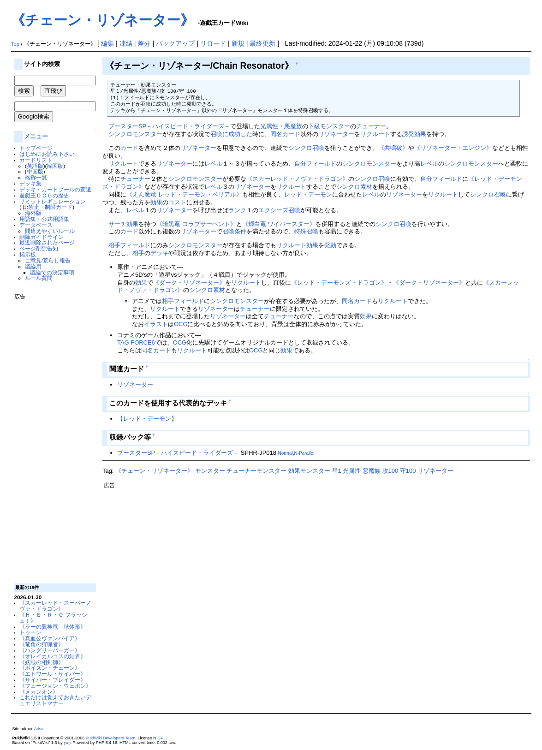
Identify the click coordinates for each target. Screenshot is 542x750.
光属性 (269, 126)
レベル (213, 163)
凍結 (125, 43)
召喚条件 (234, 231)
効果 (156, 202)
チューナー (371, 126)
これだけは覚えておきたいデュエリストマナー (55, 700)
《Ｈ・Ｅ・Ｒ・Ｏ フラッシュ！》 (53, 618)
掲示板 (27, 254)
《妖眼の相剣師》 (41, 662)
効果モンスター (309, 470)
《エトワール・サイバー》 (52, 674)
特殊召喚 (306, 231)
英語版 (35, 166)
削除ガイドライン (41, 237)
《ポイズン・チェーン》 (49, 668)
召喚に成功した (231, 134)
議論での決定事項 (52, 272)
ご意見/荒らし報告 (48, 260)
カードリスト (36, 160)
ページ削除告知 (38, 248)
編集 (107, 43)
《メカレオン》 (38, 692)
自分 (300, 163)
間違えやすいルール (50, 231)
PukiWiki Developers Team (111, 738)
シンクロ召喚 (306, 147)
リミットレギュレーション (52, 201)
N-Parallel (304, 453)
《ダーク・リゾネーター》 (189, 282)
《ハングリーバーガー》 (49, 650)
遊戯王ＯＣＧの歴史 (44, 195)
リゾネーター (336, 134)
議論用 (33, 266)
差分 (143, 43)
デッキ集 (30, 183)
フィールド (321, 163)
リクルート (375, 134)
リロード (213, 43)
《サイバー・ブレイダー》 (52, 680)
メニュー (36, 136)
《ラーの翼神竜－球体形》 (52, 627)
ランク (237, 210)
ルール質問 (39, 278)
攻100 (390, 470)
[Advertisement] (51, 438)
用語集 (27, 219)
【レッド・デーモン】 (147, 418)
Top (15, 44)
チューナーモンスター (256, 470)
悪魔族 (293, 126)
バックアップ (175, 43)
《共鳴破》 (393, 147)
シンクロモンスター (135, 134)
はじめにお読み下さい (47, 154)
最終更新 (262, 43)
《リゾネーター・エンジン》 (453, 147)
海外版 (33, 213)
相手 (114, 245)
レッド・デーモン (308, 194)
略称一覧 (36, 177)
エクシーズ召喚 (279, 210)
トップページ (36, 148)
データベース (36, 225)
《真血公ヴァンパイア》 (49, 638)
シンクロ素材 (354, 186)
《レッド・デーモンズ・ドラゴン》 (339, 282)
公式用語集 (55, 219)
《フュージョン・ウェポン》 (55, 686)
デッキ (159, 253)
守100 (408, 470)
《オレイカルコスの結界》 (52, 656)
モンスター (210, 470)
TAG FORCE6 (136, 342)
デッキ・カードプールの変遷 (55, 189)
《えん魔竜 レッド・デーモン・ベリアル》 (184, 194)
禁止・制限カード (50, 207)
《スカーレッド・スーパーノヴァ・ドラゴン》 (55, 606)
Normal (285, 453)
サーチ (117, 223)
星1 (336, 470)
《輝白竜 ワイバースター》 (279, 223)
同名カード (285, 134)
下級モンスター (329, 126)
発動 (330, 245)
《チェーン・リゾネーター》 (102, 20)
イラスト (156, 324)
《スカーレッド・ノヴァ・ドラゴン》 (297, 178)
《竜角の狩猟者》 (41, 644)
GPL (161, 738)
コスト (177, 202)
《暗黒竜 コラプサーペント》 (196, 223)
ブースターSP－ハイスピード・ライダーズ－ (169, 126)
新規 (238, 43)
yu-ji (67, 742)
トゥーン (30, 632)
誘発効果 (414, 134)
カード (129, 147)
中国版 (35, 171)
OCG (181, 324)
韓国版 (55, 166)
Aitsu (38, 728)
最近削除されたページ (47, 242)
